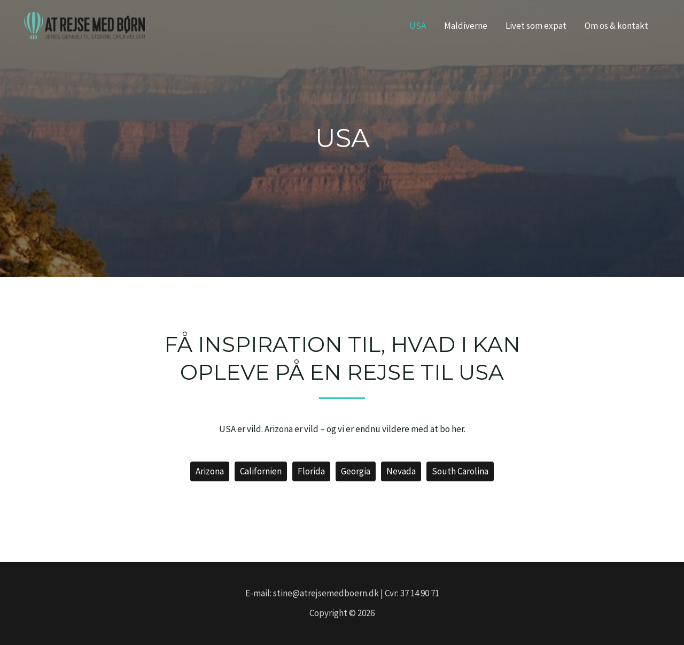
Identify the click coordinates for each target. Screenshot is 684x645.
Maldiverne (465, 26)
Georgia (355, 471)
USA (417, 26)
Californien (261, 471)
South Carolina (460, 471)
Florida (311, 471)
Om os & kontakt (616, 26)
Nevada (401, 471)
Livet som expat (536, 26)
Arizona (210, 471)
